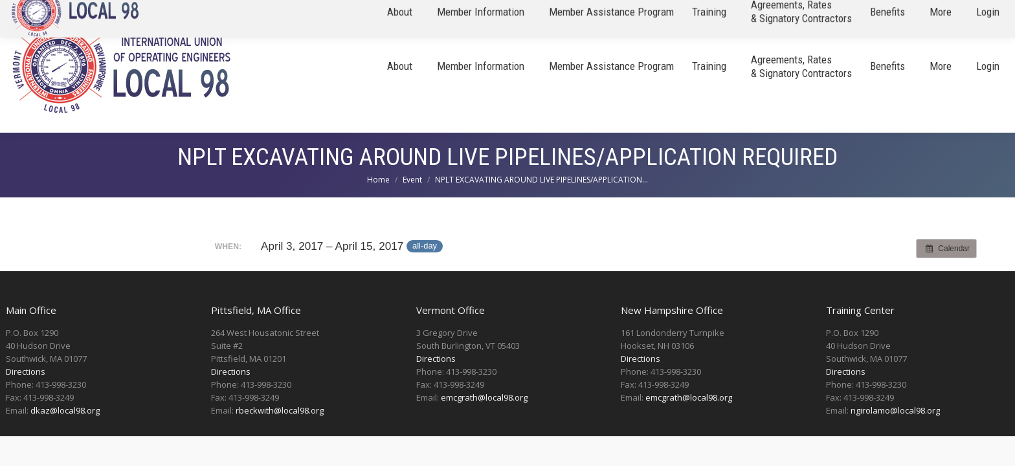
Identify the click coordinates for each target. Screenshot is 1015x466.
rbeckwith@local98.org (280, 410)
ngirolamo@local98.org (895, 410)
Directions (25, 371)
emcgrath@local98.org (484, 397)
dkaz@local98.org (65, 410)
